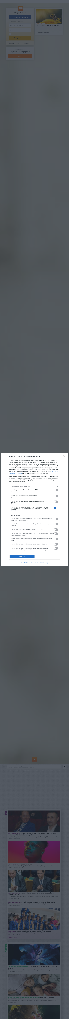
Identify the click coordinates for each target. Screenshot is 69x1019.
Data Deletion (24, 562)
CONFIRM (22, 556)
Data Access (34, 562)
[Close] (64, 456)
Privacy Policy (44, 562)
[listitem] (34, 486)
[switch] (56, 490)
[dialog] (34, 509)
